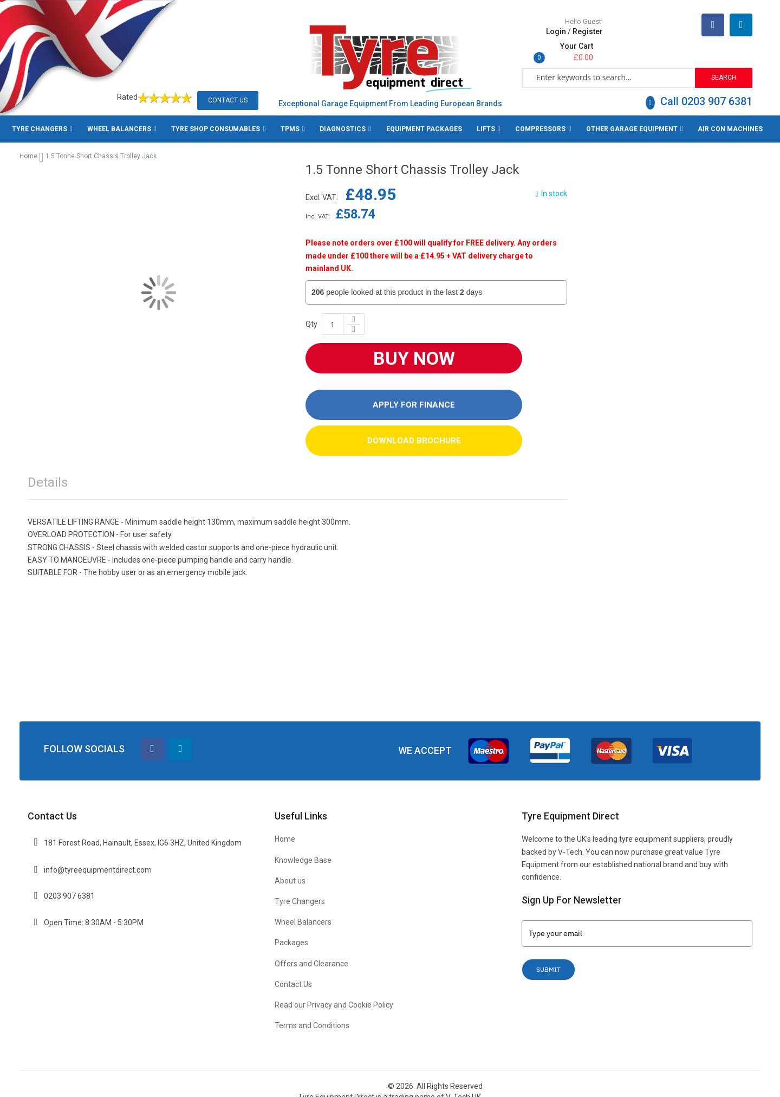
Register (588, 44)
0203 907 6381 (69, 885)
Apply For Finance (414, 394)
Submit (548, 958)
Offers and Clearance (311, 952)
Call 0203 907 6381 (699, 90)
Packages (291, 932)
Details (48, 471)
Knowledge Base (303, 849)
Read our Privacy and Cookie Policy (334, 994)
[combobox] (609, 66)
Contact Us (228, 89)
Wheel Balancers (303, 911)
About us (290, 870)
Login (556, 44)
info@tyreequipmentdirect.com (98, 859)
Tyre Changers (300, 890)
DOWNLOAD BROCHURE (414, 430)
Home (28, 145)
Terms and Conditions (312, 1015)
